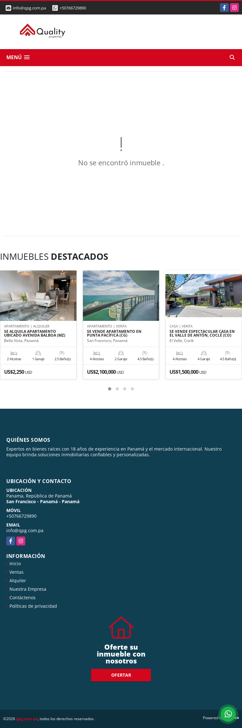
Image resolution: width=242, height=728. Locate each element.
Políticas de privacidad (33, 606)
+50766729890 (73, 8)
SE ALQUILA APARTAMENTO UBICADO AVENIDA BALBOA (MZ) (34, 333)
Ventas (16, 572)
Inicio (15, 563)
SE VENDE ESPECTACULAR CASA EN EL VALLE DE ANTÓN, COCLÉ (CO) (202, 333)
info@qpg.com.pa (24, 530)
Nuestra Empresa (27, 589)
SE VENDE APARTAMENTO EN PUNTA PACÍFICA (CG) (114, 333)
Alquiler (17, 580)
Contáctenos (22, 597)
